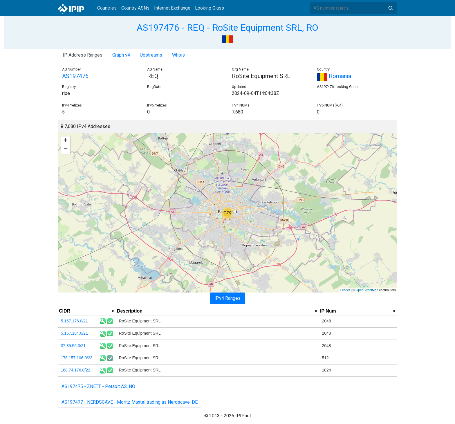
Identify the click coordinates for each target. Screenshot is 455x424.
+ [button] (66, 140)
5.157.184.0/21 (74, 333)
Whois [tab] (178, 55)
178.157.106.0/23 (77, 358)
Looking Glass (209, 8)
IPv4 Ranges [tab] (227, 298)
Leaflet (345, 290)
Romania (334, 76)
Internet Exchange (172, 8)
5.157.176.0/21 (74, 321)
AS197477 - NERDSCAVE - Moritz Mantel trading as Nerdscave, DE (130, 402)
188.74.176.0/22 (75, 370)
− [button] (66, 149)
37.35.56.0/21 (73, 345)
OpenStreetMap (367, 290)
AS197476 (75, 76)
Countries (107, 8)
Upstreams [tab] (151, 55)
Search (390, 8)
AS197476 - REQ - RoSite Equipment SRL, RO (227, 27)
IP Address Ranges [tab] (82, 55)
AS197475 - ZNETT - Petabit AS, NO (98, 386)
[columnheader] (87, 311)
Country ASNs (135, 8)
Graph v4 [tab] (121, 55)
